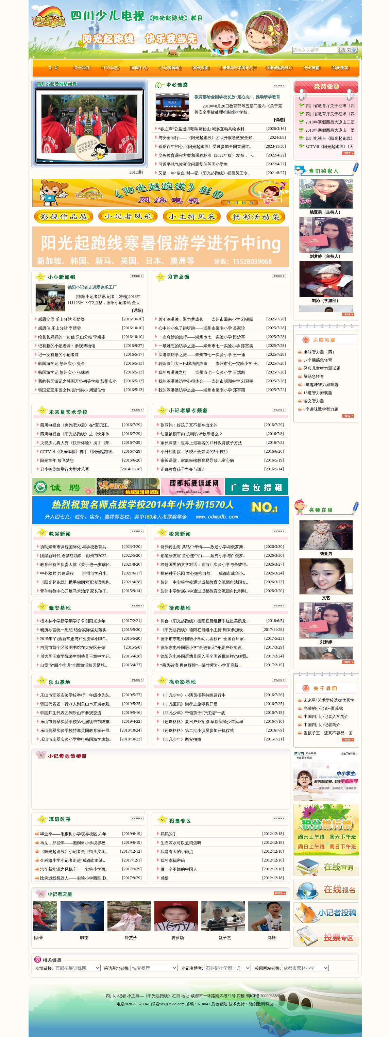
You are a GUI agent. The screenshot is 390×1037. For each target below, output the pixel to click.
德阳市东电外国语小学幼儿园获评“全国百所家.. (203, 638)
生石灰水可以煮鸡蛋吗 (180, 842)
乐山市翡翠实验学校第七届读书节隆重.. (76, 721)
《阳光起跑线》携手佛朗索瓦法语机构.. (76, 582)
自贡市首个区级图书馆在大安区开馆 (72, 647)
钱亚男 (326, 555)
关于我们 (326, 684)
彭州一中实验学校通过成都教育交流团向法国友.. (204, 582)
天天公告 (326, 91)
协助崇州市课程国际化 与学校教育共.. (74, 547)
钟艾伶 (136, 937)
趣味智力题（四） (320, 352)
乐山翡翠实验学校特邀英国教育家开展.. (76, 730)
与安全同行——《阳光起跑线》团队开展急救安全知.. (206, 137)
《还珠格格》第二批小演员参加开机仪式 (197, 730)
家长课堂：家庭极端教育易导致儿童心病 (197, 460)
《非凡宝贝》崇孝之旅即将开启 (189, 704)
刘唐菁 (42, 937)
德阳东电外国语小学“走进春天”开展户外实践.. (202, 647)
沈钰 (277, 937)
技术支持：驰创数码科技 (250, 1004)
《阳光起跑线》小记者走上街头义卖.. (73, 851)
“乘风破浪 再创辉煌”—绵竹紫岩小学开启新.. (200, 665)
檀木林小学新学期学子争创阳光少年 (72, 621)
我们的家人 (326, 170)
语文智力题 (314, 401)
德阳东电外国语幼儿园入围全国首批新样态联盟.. (204, 656)
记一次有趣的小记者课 (58, 354)
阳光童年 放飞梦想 (57, 460)
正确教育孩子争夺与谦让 (182, 469)
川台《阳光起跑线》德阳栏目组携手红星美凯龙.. (204, 621)
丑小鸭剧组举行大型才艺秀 (64, 469)
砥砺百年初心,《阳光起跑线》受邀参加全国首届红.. (204, 146)
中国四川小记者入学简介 (326, 716)
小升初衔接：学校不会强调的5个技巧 (194, 451)
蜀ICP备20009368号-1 (265, 995)
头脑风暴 (326, 336)
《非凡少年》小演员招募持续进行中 (193, 695)
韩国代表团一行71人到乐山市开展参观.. (76, 704)
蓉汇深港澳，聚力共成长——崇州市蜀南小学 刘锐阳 (205, 319)
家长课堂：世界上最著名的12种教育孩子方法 (201, 442)
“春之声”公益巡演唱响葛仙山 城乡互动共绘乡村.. (202, 129)
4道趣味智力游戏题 (321, 384)
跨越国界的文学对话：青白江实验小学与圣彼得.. (204, 564)
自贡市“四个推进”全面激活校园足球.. (73, 665)
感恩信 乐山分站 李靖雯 (59, 328)
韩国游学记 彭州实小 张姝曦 (63, 372)
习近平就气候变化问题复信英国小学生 (193, 164)
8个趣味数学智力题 (321, 409)
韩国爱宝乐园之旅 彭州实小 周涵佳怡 (71, 390)
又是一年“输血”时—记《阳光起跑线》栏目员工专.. (204, 173)
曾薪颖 (183, 937)
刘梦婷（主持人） (326, 258)
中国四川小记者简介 (322, 724)
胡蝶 (89, 937)
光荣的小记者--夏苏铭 (323, 708)
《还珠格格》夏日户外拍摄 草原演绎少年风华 (201, 721)
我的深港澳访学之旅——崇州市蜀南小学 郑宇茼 (201, 390)
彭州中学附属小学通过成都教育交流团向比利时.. (204, 591)
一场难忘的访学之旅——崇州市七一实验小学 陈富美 (205, 346)
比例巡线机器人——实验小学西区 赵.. (74, 878)
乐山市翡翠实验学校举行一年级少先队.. (76, 695)
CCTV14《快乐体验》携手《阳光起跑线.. (77, 451)
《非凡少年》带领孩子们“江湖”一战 (192, 712)
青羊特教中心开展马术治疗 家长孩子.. (74, 591)
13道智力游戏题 (318, 392)
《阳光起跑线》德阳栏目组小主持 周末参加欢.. (202, 630)
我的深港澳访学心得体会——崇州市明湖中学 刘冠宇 (205, 381)
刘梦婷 (326, 644)
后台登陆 (219, 1004)
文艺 (326, 600)
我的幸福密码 (172, 860)
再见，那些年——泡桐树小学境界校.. (73, 842)
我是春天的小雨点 (176, 851)
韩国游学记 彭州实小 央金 (61, 363)
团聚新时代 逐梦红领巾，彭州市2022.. (74, 555)
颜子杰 (230, 937)
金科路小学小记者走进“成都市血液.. (72, 860)
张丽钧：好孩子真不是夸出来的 (189, 425)
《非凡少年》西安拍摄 (180, 739)
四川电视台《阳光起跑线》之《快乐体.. (76, 434)
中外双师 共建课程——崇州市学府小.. (74, 573)
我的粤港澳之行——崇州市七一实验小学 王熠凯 (201, 372)
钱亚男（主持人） (326, 214)
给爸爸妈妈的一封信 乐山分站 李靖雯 (71, 337)
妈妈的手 (168, 834)
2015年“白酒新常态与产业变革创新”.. (73, 638)
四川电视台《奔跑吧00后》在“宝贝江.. (74, 425)
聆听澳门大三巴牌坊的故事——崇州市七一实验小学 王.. (208, 363)
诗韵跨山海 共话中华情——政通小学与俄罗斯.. (202, 547)
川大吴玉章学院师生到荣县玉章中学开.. (76, 656)
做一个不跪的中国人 (178, 869)
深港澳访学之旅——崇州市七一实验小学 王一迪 (201, 354)
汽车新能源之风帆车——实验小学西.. (73, 869)
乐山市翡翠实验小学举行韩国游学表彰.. (76, 739)
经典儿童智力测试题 (322, 368)
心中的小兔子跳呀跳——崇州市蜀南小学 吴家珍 (201, 328)
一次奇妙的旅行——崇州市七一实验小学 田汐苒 (201, 337)
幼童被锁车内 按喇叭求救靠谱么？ (191, 434)
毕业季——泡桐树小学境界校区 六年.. (74, 834)
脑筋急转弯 (314, 376)
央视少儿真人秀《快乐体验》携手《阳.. (76, 442)
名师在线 (326, 509)
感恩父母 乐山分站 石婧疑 (61, 319)
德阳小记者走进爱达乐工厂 (92, 287)
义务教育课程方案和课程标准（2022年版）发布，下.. (206, 155)
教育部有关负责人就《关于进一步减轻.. (76, 564)
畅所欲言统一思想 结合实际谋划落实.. (74, 630)
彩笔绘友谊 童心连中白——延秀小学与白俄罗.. (202, 555)
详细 (279, 120)
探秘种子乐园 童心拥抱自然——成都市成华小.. (202, 573)
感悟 (164, 878)
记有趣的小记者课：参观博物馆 (66, 346)
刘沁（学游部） (326, 303)
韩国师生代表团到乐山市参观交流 (70, 712)
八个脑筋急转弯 (318, 360)
